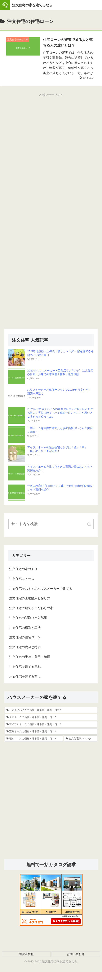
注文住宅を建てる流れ (25, 667)
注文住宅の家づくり (23, 569)
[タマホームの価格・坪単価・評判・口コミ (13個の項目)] (51, 717)
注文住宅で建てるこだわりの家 (31, 608)
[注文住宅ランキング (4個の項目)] (81, 738)
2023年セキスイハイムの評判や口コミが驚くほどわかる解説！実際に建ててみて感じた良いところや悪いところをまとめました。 (60, 412)
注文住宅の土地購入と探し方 (29, 598)
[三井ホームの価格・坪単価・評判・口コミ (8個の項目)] (51, 731)
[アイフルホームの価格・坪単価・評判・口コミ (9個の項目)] (51, 724)
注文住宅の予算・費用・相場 (29, 657)
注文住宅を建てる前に (25, 676)
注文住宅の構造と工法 (25, 628)
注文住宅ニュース (21, 579)
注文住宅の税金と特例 (25, 647)
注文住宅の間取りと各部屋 (28, 618)
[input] (51, 524)
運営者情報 (26, 954)
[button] (89, 524)
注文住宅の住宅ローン (25, 637)
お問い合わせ (75, 954)
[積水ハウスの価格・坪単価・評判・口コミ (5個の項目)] (34, 738)
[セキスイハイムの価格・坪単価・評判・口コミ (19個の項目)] (51, 710)
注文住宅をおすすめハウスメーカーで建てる (40, 589)
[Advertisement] (51, 148)
